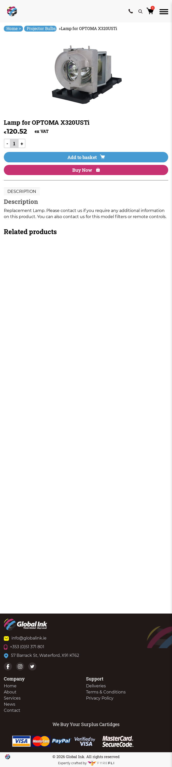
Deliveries (96, 686)
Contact (12, 710)
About (10, 692)
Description (21, 191)
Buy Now (86, 170)
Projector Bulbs (41, 28)
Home (13, 28)
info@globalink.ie (25, 638)
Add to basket (86, 157)
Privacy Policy (99, 698)
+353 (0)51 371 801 (24, 646)
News (9, 704)
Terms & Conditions (106, 692)
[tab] (22, 191)
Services (12, 698)
